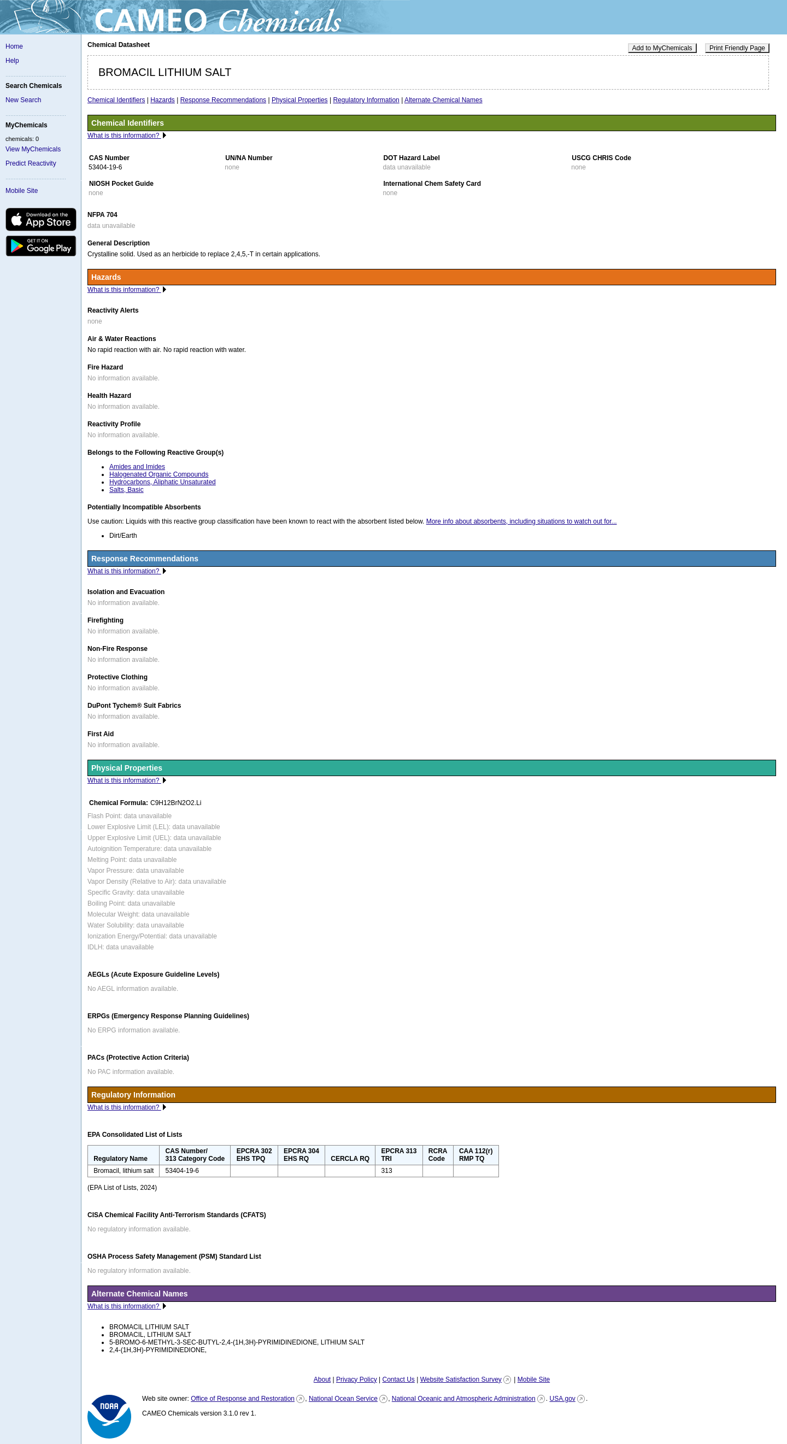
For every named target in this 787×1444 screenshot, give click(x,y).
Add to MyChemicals (662, 48)
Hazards (162, 100)
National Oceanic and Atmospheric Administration (464, 1398)
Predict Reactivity (30, 163)
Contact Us (398, 1379)
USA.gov (562, 1398)
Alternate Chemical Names (443, 100)
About (322, 1379)
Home (14, 46)
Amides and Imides (137, 467)
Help (12, 60)
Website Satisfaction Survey (461, 1379)
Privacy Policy (356, 1379)
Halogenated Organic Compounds (158, 474)
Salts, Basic (126, 490)
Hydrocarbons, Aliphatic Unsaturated (162, 482)
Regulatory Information (366, 100)
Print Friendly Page (737, 48)
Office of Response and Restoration (243, 1398)
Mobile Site (21, 191)
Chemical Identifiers (116, 100)
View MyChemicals (33, 149)
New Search (23, 100)
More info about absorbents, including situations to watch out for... (521, 521)
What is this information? (124, 135)
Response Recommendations (223, 100)
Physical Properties (300, 100)
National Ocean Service (343, 1398)
